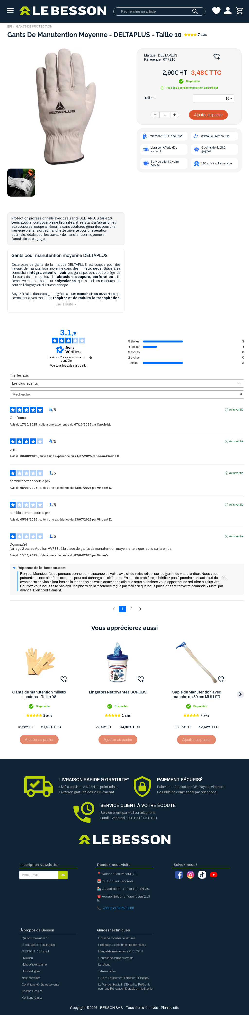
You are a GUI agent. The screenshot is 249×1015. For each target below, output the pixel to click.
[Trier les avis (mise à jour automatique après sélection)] (127, 383)
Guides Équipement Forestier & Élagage (124, 978)
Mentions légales (32, 997)
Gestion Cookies (32, 991)
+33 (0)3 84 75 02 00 (118, 908)
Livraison (27, 958)
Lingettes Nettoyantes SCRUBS (118, 692)
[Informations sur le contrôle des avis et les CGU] (91, 358)
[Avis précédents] (114, 608)
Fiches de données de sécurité (116, 938)
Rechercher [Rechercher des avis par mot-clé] (124, 394)
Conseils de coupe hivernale (115, 958)
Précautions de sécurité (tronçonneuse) (122, 945)
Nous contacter (31, 978)
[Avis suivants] (140, 609)
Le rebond (104, 964)
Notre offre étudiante (34, 964)
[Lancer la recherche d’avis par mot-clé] (241, 394)
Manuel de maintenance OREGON (120, 951)
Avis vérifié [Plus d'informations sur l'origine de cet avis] (236, 409)
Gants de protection (34, 26)
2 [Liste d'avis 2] (132, 609)
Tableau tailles (107, 971)
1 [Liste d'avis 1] (122, 609)
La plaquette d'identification (38, 945)
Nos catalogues (31, 971)
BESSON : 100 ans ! (35, 951)
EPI (9, 26)
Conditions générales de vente (40, 984)
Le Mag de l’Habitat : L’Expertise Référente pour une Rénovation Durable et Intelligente (125, 986)
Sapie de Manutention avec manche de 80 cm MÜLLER (197, 694)
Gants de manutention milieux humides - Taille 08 (39, 694)
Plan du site (170, 1008)
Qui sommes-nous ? (35, 938)
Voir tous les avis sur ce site (68, 365)
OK (63, 875)
